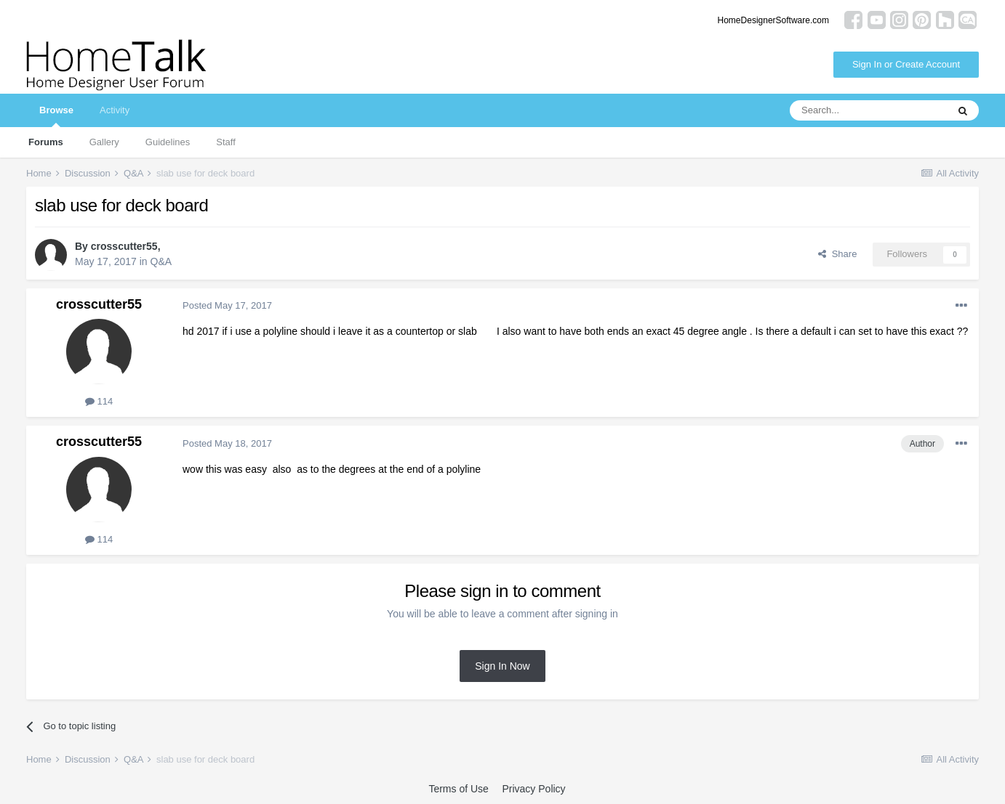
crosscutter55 (124, 246)
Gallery (104, 142)
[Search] (868, 110)
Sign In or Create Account (906, 64)
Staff (226, 142)
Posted (227, 305)
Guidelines (167, 142)
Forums (45, 142)
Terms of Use (458, 789)
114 (99, 401)
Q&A (161, 261)
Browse (56, 116)
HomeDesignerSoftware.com (773, 20)
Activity (114, 110)
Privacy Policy (533, 789)
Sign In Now (502, 666)
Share (837, 253)
